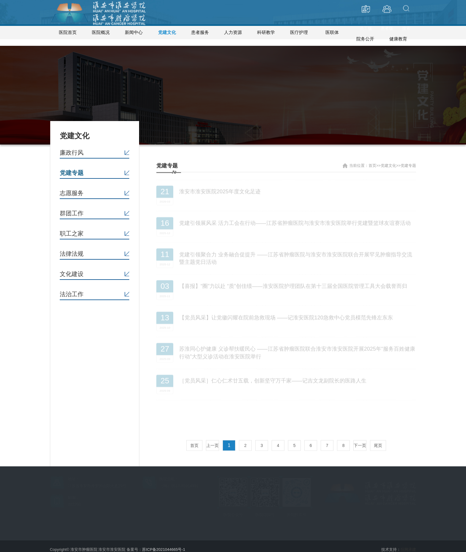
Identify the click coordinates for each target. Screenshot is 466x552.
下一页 (360, 436)
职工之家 (72, 227)
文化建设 (72, 267)
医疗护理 (299, 32)
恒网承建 (408, 543)
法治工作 (72, 287)
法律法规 (72, 247)
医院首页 (68, 32)
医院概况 (101, 32)
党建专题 (72, 166)
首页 (194, 436)
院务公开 (365, 32)
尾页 (378, 436)
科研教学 (266, 32)
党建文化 (167, 32)
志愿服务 (72, 186)
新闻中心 (134, 32)
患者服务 (200, 32)
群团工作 (72, 206)
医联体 (332, 32)
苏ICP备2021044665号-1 (163, 543)
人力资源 (233, 32)
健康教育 (398, 32)
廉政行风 (72, 146)
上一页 (212, 436)
